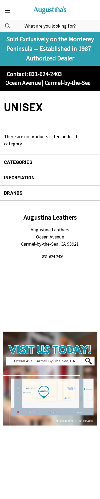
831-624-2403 (52, 256)
